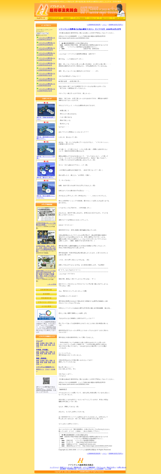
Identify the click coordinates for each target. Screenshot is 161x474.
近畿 (45, 345)
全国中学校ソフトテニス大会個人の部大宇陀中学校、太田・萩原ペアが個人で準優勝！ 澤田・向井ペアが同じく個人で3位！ (46, 274)
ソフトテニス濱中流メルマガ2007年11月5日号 (46, 38)
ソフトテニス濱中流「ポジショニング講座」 (46, 149)
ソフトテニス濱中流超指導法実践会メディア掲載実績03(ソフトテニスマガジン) (46, 262)
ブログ (47, 369)
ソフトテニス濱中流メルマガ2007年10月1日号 (46, 64)
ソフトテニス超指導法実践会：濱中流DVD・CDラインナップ (53, 19)
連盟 (37, 343)
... (41, 346)
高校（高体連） (42, 358)
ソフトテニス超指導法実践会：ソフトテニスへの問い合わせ (119, 19)
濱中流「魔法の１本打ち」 (46, 177)
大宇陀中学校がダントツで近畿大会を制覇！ (46, 224)
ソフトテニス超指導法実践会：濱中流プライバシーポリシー (46, 302)
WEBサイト (40, 369)
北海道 (42, 343)
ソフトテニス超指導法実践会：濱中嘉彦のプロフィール (92, 19)
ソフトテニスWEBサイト (45, 367)
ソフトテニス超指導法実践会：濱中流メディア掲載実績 (79, 19)
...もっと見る (51, 284)
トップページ (54, 467)
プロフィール (100, 467)
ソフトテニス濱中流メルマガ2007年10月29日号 (46, 43)
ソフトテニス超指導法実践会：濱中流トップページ (40, 19)
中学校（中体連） (42, 350)
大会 (37, 346)
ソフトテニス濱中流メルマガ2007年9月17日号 (46, 74)
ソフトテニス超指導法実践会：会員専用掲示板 (46, 289)
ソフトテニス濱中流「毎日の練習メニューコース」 (46, 188)
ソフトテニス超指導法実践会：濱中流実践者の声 (66, 19)
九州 (53, 345)
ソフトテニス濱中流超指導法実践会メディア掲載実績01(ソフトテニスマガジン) (46, 214)
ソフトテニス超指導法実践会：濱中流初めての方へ (105, 19)
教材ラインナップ (66, 467)
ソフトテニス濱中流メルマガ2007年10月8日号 (46, 59)
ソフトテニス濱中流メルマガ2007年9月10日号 (46, 79)
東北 (47, 343)
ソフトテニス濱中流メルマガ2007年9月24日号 (46, 69)
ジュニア (39, 341)
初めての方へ (111, 467)
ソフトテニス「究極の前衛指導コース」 (46, 110)
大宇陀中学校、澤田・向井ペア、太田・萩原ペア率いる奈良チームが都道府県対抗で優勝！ (46, 248)
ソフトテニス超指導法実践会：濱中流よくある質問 (46, 306)
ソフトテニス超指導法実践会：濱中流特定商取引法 (46, 298)
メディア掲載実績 (89, 467)
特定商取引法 (71, 469)
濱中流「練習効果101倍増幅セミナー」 (45, 137)
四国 (49, 345)
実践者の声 (77, 467)
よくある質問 (98, 469)
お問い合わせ (121, 467)
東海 (41, 345)
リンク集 (108, 469)
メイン (104, 24)
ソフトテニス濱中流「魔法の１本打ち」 (46, 169)
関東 (51, 343)
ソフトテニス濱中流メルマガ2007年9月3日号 (46, 84)
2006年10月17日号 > (116, 24)
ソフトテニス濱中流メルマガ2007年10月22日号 (46, 49)
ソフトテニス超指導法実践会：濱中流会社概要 (46, 294)
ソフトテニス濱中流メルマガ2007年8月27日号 (46, 90)
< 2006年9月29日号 (93, 24)
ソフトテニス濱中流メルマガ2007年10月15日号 (46, 54)
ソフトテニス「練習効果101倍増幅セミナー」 (46, 129)
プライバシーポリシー (85, 469)
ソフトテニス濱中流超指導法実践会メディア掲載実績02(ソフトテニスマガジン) (46, 237)
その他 (53, 369)
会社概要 (63, 469)
